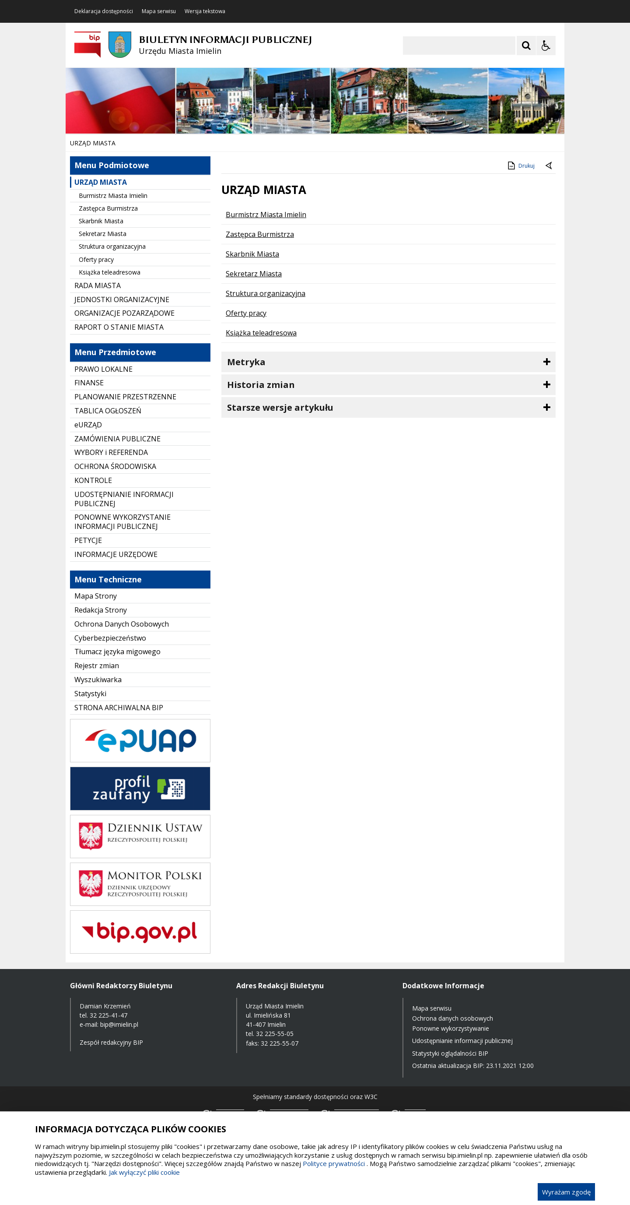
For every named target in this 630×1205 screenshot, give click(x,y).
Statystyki (90, 693)
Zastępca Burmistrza (108, 208)
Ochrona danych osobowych (452, 1018)
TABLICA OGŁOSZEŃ (107, 411)
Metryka (246, 362)
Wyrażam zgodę (566, 1191)
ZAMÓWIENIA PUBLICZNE (117, 439)
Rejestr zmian (96, 665)
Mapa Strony (95, 596)
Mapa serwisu (159, 11)
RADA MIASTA (97, 285)
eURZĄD (88, 425)
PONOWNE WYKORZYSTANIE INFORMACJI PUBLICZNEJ (122, 521)
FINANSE (89, 383)
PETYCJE (88, 540)
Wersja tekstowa (205, 11)
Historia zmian (261, 385)
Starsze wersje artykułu (280, 407)
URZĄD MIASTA (100, 182)
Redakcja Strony (100, 610)
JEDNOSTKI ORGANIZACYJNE (121, 299)
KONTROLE (93, 480)
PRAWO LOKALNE (103, 369)
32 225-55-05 (275, 1033)
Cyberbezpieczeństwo (110, 638)
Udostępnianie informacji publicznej (462, 1040)
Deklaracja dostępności (103, 11)
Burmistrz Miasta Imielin (113, 195)
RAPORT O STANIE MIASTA (119, 327)
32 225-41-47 (108, 1015)
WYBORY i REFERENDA (111, 452)
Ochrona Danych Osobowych (121, 624)
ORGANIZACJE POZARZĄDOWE (124, 313)
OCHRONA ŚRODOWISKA (115, 466)
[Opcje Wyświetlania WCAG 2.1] (546, 45)
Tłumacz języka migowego (117, 651)
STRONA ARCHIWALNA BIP (118, 707)
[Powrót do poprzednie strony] (549, 166)
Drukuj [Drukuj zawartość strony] (520, 165)
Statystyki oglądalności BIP (450, 1053)
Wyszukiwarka (98, 679)
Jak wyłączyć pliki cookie (144, 1172)
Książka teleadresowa (109, 272)
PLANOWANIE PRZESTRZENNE (125, 397)
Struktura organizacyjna (112, 246)
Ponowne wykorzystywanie (450, 1028)
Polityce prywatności (334, 1163)
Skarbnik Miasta (101, 221)
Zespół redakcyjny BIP (111, 1042)
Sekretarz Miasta (102, 233)
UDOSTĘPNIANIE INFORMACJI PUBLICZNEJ (124, 499)
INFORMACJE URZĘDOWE (116, 554)
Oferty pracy (96, 259)
